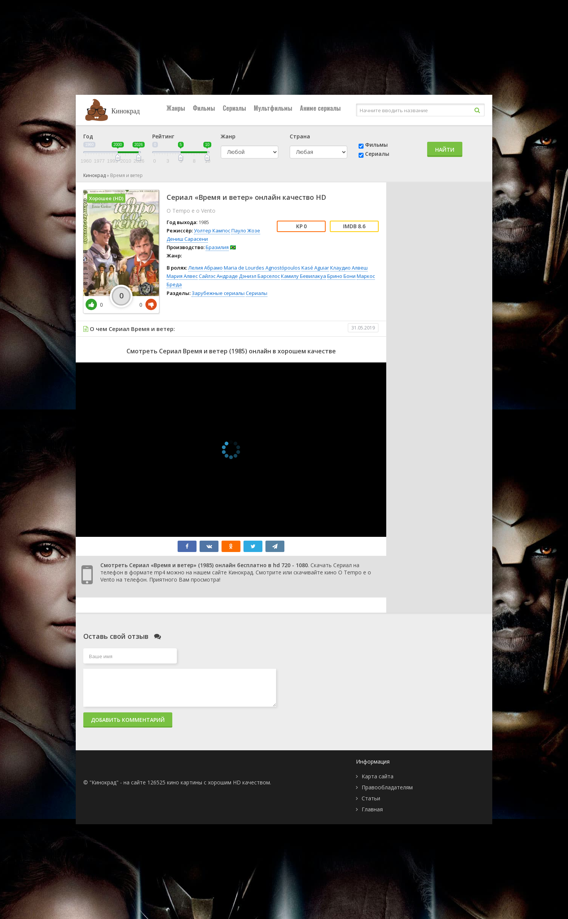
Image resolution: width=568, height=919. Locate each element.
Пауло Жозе (245, 230)
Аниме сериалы (320, 108)
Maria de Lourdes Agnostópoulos (262, 267)
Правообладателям (387, 787)
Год (88, 136)
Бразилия (217, 247)
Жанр (228, 136)
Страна (300, 136)
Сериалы (234, 108)
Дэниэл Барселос (259, 276)
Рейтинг (163, 136)
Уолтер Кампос (212, 230)
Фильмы (204, 108)
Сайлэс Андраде (218, 276)
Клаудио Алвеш (349, 267)
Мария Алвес (182, 276)
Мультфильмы (273, 108)
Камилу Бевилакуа (303, 276)
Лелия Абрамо (205, 267)
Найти (444, 149)
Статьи (371, 798)
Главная (372, 809)
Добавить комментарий (128, 719)
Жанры (176, 108)
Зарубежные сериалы (218, 293)
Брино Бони (341, 276)
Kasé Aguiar (315, 267)
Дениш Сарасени (187, 238)
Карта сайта (377, 776)
